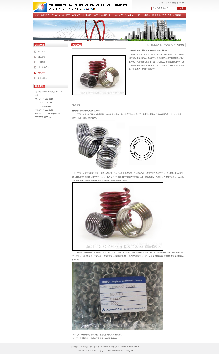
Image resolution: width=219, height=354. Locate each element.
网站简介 (45, 15)
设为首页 (171, 3)
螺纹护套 (66, 15)
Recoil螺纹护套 (116, 15)
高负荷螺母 (42, 78)
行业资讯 (156, 15)
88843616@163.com (43, 117)
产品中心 (170, 45)
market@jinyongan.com (50, 113)
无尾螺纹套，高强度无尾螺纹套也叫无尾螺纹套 (99, 338)
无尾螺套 (41, 73)
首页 (161, 45)
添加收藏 (180, 3)
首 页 (36, 15)
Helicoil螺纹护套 (132, 15)
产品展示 (55, 15)
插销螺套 (86, 15)
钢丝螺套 (41, 51)
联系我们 (166, 15)
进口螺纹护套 (43, 67)
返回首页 (162, 3)
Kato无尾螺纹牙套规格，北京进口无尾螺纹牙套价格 (101, 335)
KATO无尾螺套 (100, 15)
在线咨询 (177, 15)
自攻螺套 (76, 15)
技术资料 (146, 15)
